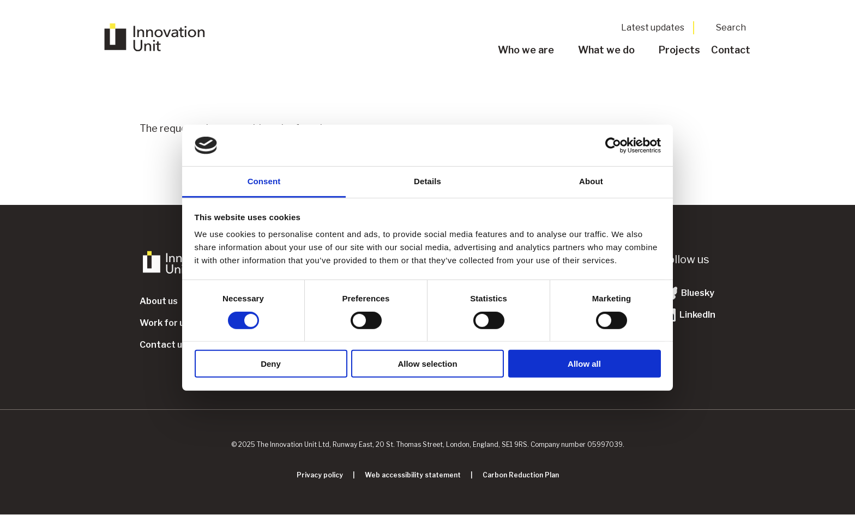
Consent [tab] (264, 181)
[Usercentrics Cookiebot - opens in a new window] (613, 145)
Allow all (584, 363)
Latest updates (652, 27)
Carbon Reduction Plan (521, 475)
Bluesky (688, 293)
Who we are (526, 50)
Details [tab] (427, 181)
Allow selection (427, 363)
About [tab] (591, 181)
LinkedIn (689, 315)
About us (159, 301)
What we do (606, 50)
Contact (730, 50)
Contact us (163, 345)
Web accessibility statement (413, 475)
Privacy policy (320, 475)
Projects (679, 50)
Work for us (164, 323)
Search (731, 27)
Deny (271, 363)
